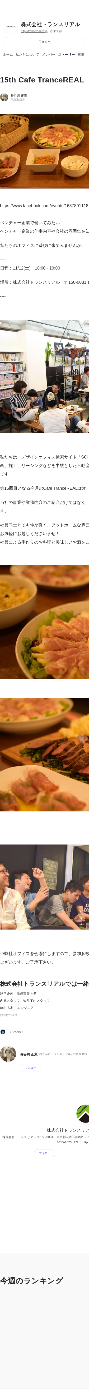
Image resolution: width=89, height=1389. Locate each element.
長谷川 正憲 (19, 95)
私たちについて (27, 54)
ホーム (8, 54)
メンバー (48, 54)
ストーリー (66, 54)
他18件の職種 (11, 1015)
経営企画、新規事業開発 (18, 993)
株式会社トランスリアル (50, 24)
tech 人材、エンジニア (17, 1008)
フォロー (44, 41)
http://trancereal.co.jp (34, 31)
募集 (81, 54)
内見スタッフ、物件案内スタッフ (25, 1001)
